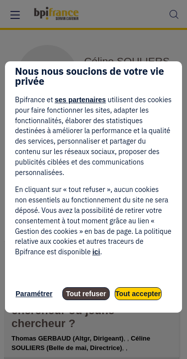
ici (96, 252)
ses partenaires (80, 100)
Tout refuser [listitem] (86, 294)
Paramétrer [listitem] (33, 294)
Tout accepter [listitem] (138, 294)
